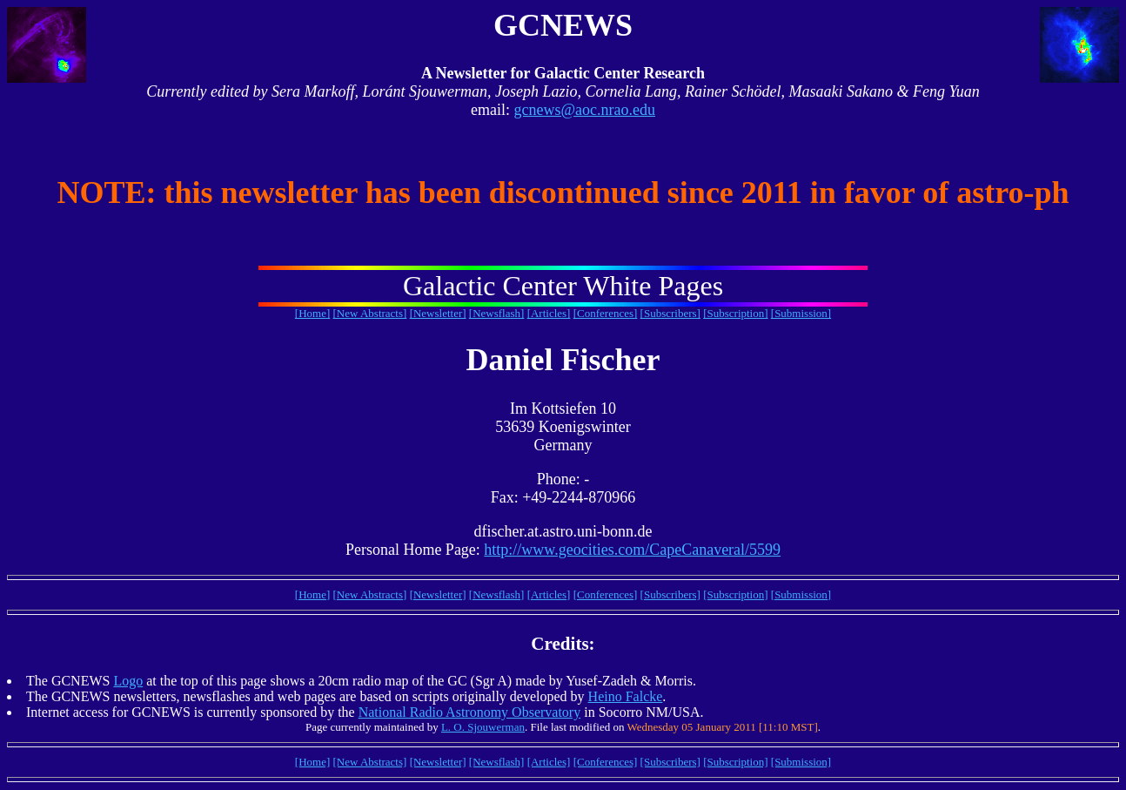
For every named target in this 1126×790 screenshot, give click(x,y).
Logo (128, 680)
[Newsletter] (438, 313)
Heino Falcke (625, 696)
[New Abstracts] (370, 313)
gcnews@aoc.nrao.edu (584, 109)
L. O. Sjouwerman (483, 726)
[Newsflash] (497, 313)
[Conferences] (605, 313)
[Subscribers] (670, 313)
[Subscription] (735, 313)
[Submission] (801, 313)
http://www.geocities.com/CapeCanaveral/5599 (632, 549)
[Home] (312, 313)
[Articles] (549, 313)
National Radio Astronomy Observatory (470, 712)
